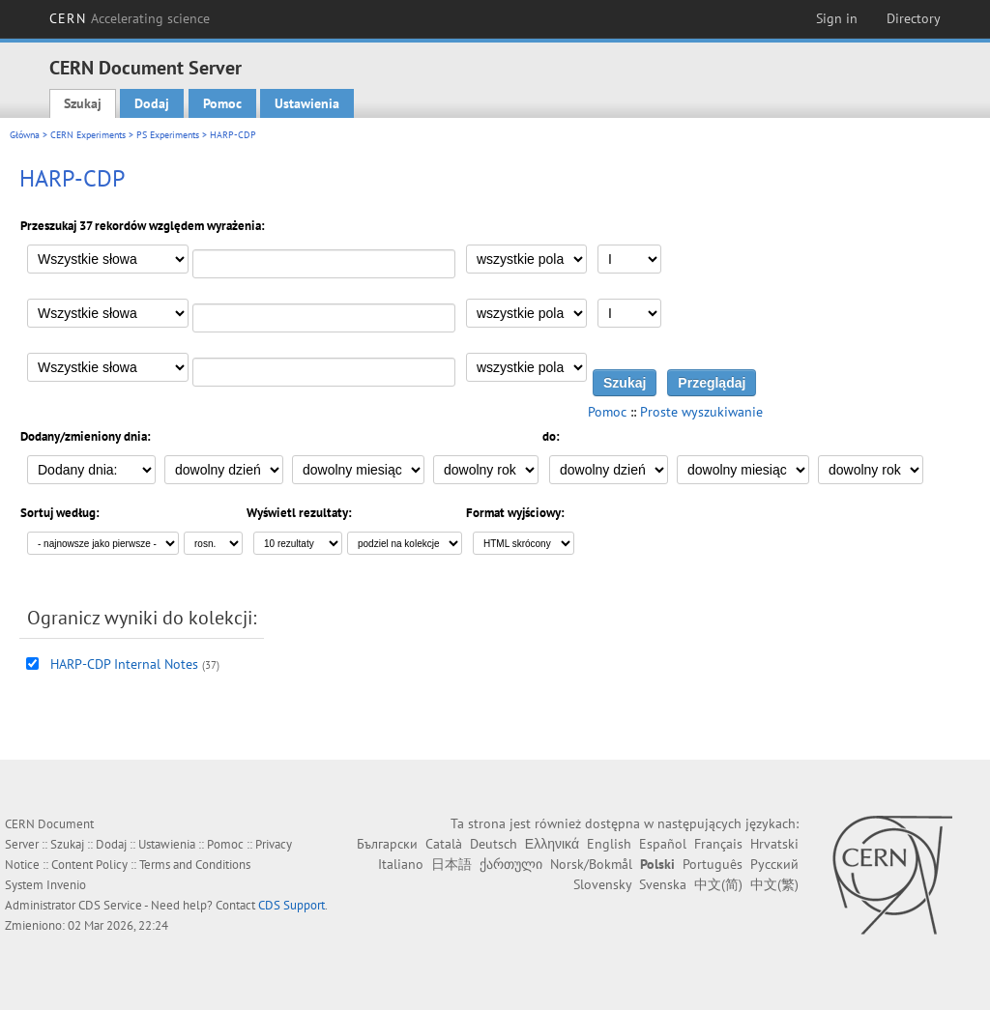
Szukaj (83, 103)
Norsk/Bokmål (591, 864)
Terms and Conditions (194, 864)
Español (662, 843)
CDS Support (291, 905)
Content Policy (89, 864)
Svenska (662, 884)
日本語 (451, 864)
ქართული (511, 864)
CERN (129, 18)
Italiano (400, 864)
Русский (774, 864)
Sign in (837, 18)
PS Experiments (167, 135)
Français (718, 843)
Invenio (66, 885)
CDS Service (110, 905)
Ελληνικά (552, 843)
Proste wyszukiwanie (701, 411)
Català (443, 843)
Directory (914, 18)
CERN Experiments (88, 135)
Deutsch (493, 843)
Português (712, 864)
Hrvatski (774, 843)
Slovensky (602, 884)
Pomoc (222, 103)
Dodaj (151, 103)
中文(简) (718, 884)
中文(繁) (774, 884)
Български (387, 843)
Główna (25, 135)
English (609, 843)
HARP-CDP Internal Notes (124, 664)
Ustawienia (307, 103)
